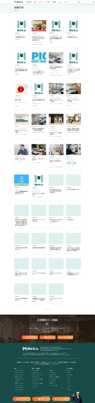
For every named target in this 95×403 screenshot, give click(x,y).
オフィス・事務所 (36, 370)
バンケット (34, 387)
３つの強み (43, 362)
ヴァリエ (68, 370)
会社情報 (54, 1)
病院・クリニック (53, 374)
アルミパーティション (19, 370)
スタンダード (69, 389)
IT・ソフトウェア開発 (53, 385)
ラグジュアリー (70, 374)
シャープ (69, 376)
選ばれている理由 (35, 362)
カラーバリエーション (19, 389)
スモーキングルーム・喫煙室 (38, 383)
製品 (15, 368)
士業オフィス (52, 383)
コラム (66, 1)
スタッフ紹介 (47, 1)
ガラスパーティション (19, 374)
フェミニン (69, 385)
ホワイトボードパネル (19, 387)
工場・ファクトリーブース (37, 372)
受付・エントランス (36, 376)
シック (68, 383)
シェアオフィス (52, 381)
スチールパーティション (19, 372)
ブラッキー (69, 372)
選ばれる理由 (29, 1)
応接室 (51, 370)
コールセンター (52, 372)
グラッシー (69, 381)
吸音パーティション (18, 376)
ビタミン (68, 387)
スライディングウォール (19, 379)
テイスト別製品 (69, 368)
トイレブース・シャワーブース (38, 374)
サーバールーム (35, 381)
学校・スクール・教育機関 (54, 376)
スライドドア (17, 381)
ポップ (68, 379)
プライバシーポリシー (55, 364)
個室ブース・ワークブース (20, 383)
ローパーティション (18, 385)
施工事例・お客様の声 (63, 362)
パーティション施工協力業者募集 (42, 364)
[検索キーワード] (73, 2)
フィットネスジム (53, 379)
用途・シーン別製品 (36, 368)
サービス (40, 1)
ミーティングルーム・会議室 (38, 379)
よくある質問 (73, 362)
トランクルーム (35, 385)
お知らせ (60, 1)
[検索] (79, 2)
